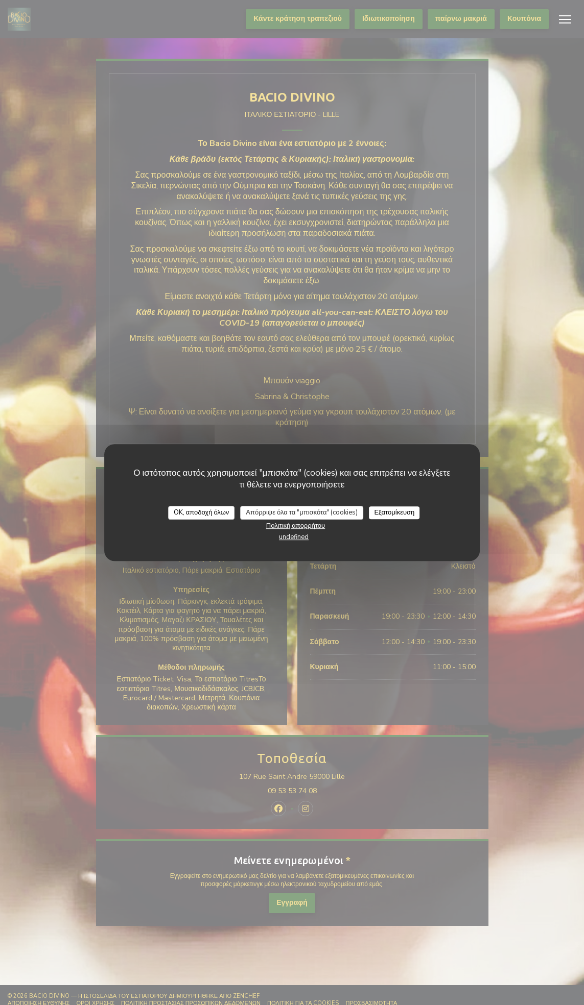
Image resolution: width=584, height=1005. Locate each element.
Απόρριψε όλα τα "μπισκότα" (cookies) (302, 512)
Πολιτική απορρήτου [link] (295, 525)
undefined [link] (294, 537)
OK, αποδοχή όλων (201, 512)
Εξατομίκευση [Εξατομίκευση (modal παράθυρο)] (394, 512)
